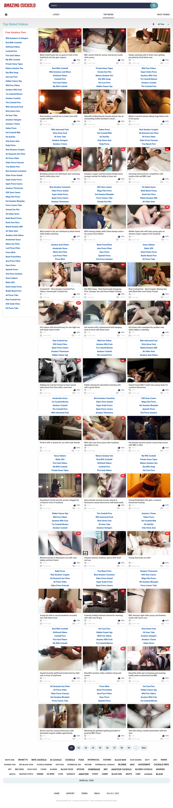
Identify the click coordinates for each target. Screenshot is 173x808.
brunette (23, 760)
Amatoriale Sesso (13, 240)
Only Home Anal (12, 141)
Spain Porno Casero (14, 184)
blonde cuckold (143, 769)
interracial (93, 760)
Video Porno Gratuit (14, 175)
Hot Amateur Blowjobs (15, 201)
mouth (12, 774)
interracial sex (74, 765)
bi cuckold (56, 760)
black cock (67, 769)
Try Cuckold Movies (14, 94)
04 (93, 748)
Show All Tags (86, 780)
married (160, 769)
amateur (84, 774)
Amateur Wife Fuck (14, 90)
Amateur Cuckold (13, 98)
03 (86, 748)
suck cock (32, 769)
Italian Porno (11, 128)
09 (129, 748)
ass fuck (60, 765)
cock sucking (136, 760)
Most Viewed (163, 14)
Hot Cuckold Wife (13, 132)
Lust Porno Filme (13, 248)
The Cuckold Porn (13, 102)
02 (79, 748)
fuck (81, 760)
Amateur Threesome (14, 188)
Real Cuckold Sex (13, 299)
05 (100, 748)
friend (40, 774)
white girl (10, 760)
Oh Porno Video (12, 158)
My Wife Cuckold (13, 60)
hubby (105, 774)
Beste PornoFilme (13, 257)
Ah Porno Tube (12, 295)
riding (164, 760)
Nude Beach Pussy (14, 218)
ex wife (50, 774)
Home (6, 14)
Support (70, 793)
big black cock (26, 765)
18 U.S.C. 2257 (112, 793)
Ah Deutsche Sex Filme (15, 154)
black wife (120, 760)
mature (88, 765)
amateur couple (26, 774)
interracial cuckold (105, 765)
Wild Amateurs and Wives (60, 72)
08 (122, 748)
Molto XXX (10, 282)
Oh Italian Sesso (12, 214)
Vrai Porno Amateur (14, 274)
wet (9, 769)
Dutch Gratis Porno (14, 287)
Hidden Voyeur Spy (14, 81)
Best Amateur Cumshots (16, 171)
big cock (19, 769)
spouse (80, 769)
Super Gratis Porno (14, 180)
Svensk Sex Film (13, 209)
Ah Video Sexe (12, 231)
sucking (107, 760)
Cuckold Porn (11, 51)
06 (107, 748)
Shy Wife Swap (12, 73)
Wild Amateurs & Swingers (17, 38)
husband (148, 774)
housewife (144, 764)
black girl (117, 774)
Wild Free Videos (13, 85)
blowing (53, 769)
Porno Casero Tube (14, 205)
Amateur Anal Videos (15, 235)
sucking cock (10, 765)
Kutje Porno (11, 145)
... (136, 748)
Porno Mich (10, 252)
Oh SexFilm (10, 137)
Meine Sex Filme (13, 244)
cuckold (70, 760)
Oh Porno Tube (12, 308)
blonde (122, 764)
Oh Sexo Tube (11, 115)
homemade (94, 769)
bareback (71, 774)
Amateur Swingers (13, 120)
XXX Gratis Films (13, 304)
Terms (84, 793)
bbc (106, 769)
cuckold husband (44, 765)
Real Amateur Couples (15, 150)
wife (132, 764)
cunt (138, 774)
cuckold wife (161, 764)
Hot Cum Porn (12, 77)
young (43, 769)
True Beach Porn (13, 167)
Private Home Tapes (14, 64)
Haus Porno (11, 265)
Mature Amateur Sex (14, 68)
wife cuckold (38, 760)
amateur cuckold (121, 769)
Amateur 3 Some (13, 124)
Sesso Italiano (12, 278)
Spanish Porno (12, 269)
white (129, 774)
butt (147, 760)
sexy (155, 760)
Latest (56, 14)
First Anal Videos (13, 55)
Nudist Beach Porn (13, 291)
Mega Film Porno (13, 197)
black (159, 774)
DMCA (97, 793)
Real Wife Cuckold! (14, 42)
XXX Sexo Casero (13, 192)
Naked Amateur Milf (14, 227)
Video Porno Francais (15, 162)
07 (114, 748)
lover (60, 774)
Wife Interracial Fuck (14, 107)
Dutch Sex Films (12, 222)
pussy (95, 774)
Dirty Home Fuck (13, 111)
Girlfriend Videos (13, 47)
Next (144, 748)
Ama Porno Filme (13, 261)
